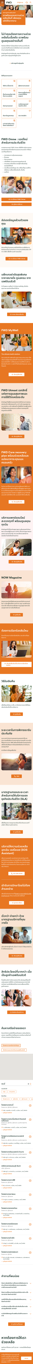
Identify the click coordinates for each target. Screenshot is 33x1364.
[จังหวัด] (13, 1084)
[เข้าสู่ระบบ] (20, 2)
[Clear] (28, 1084)
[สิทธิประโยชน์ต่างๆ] (16, 1012)
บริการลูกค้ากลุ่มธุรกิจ (16, 63)
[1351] (16, 776)
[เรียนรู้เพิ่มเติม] (16, 374)
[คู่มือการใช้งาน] (16, 204)
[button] (20, 2)
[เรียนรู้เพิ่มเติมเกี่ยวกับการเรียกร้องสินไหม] (16, 664)
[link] (8, 83)
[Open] (30, 1084)
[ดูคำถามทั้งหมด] (16, 1324)
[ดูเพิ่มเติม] (16, 615)
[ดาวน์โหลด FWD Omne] (16, 199)
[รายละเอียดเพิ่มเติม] (16, 314)
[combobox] (16, 1084)
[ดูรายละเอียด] (16, 903)
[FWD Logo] (9, 2)
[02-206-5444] (16, 873)
